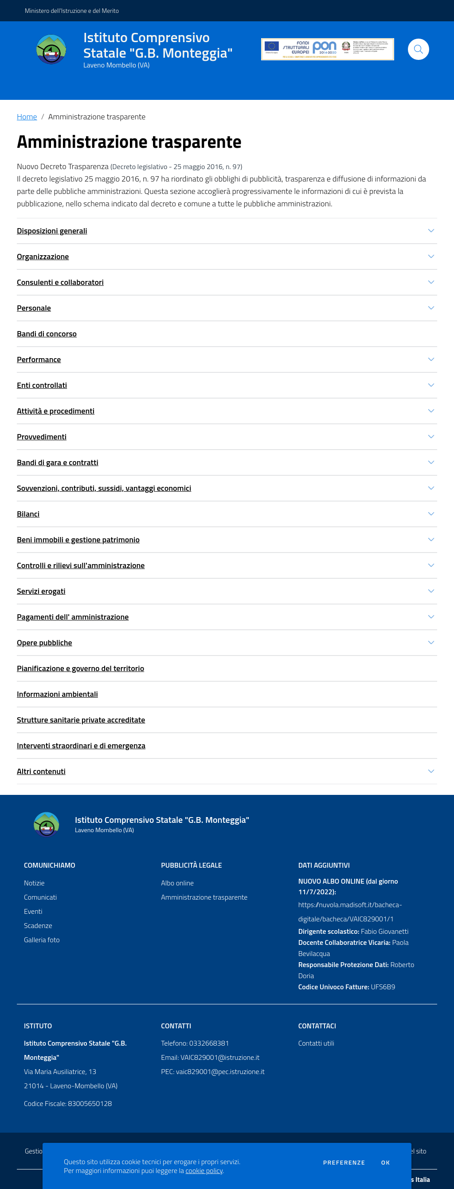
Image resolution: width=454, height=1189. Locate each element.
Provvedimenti (42, 436)
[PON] (327, 49)
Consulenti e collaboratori (60, 282)
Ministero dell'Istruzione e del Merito (72, 10)
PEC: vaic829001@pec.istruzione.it (213, 1071)
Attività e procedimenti (55, 411)
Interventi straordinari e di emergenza (81, 745)
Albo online (177, 882)
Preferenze (344, 1162)
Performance (39, 359)
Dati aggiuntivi (324, 865)
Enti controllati (42, 385)
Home (27, 116)
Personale (34, 308)
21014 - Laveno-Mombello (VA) (70, 1085)
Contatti (176, 1025)
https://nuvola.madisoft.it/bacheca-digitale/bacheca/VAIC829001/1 (350, 911)
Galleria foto (42, 939)
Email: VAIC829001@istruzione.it (210, 1057)
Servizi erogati (41, 591)
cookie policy (204, 1170)
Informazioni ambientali (57, 694)
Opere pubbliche (44, 642)
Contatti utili (316, 1043)
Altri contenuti (41, 771)
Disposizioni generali (52, 231)
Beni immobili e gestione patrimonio (78, 539)
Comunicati (40, 897)
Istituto (38, 1025)
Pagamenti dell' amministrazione (73, 617)
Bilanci (28, 514)
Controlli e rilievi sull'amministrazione (81, 565)
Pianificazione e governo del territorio (80, 668)
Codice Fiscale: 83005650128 (68, 1103)
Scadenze (38, 925)
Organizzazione (43, 256)
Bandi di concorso (47, 334)
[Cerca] (418, 49)
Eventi (33, 911)
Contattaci (317, 1025)
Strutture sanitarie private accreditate (81, 720)
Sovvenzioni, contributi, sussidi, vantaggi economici (104, 488)
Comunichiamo (49, 865)
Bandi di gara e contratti (57, 462)
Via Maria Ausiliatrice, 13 (60, 1071)
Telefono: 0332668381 (195, 1043)
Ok (385, 1162)
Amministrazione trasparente (96, 116)
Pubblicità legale (191, 865)
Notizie (34, 882)
